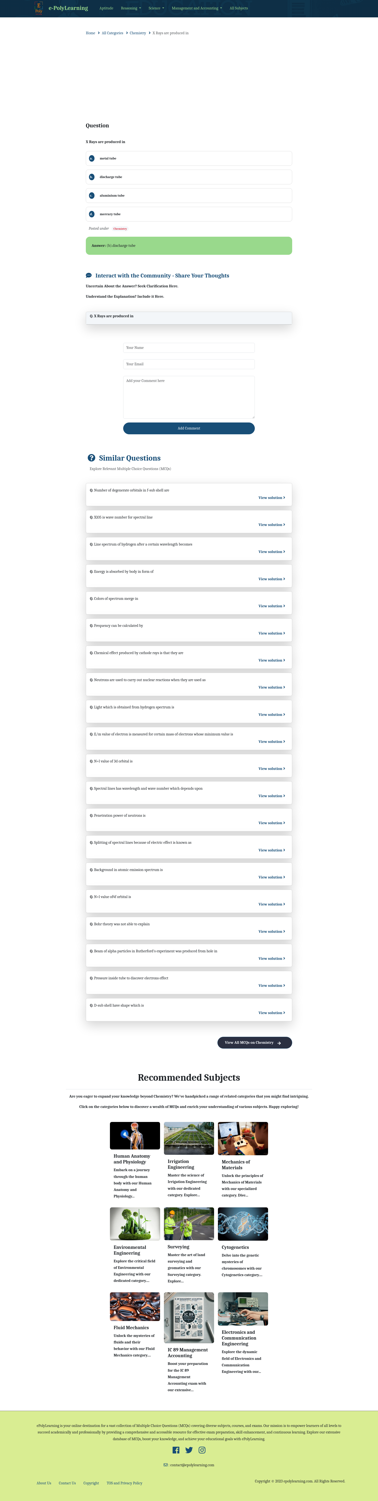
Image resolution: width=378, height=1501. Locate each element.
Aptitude (106, 8)
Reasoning (129, 8)
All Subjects (239, 8)
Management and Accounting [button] (195, 8)
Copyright (91, 1483)
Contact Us (67, 1483)
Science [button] (155, 8)
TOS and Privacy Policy (124, 1483)
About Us (44, 1483)
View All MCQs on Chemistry (255, 1042)
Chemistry (138, 33)
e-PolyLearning (60, 8)
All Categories (112, 33)
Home (90, 33)
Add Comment (189, 428)
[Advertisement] (189, 74)
